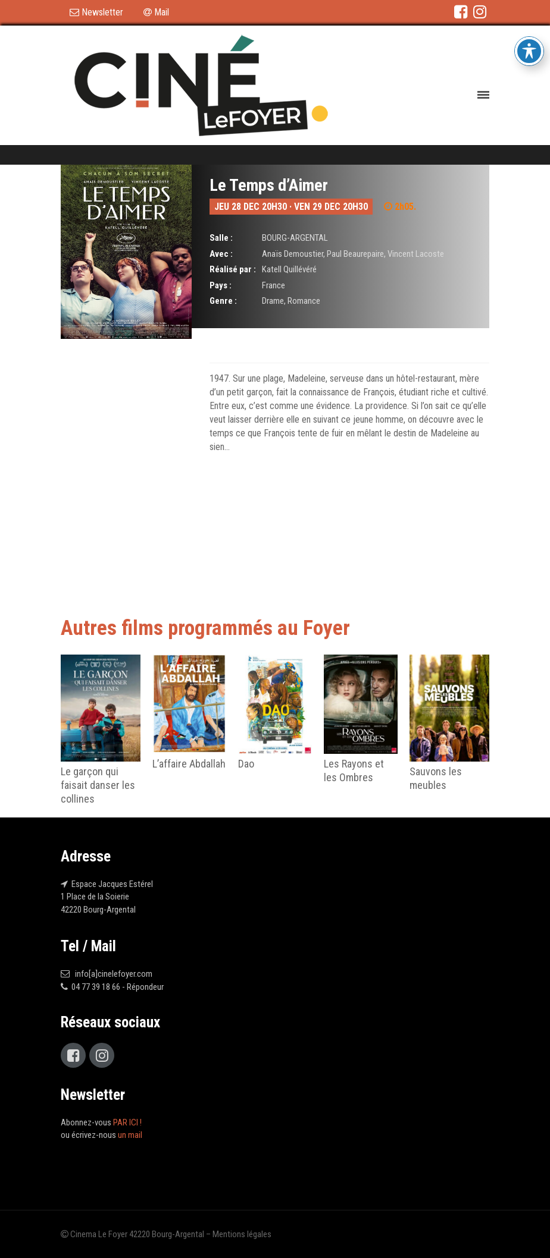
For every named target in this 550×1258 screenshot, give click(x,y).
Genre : (223, 300)
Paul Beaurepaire (355, 254)
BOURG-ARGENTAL (295, 237)
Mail (156, 12)
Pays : (221, 285)
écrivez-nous (106, 1135)
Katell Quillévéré (289, 269)
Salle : (221, 237)
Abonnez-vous (101, 1122)
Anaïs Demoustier (292, 254)
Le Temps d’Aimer (269, 185)
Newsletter (96, 12)
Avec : (221, 254)
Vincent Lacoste (416, 254)
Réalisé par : (233, 269)
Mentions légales (241, 1234)
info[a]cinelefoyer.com (111, 973)
